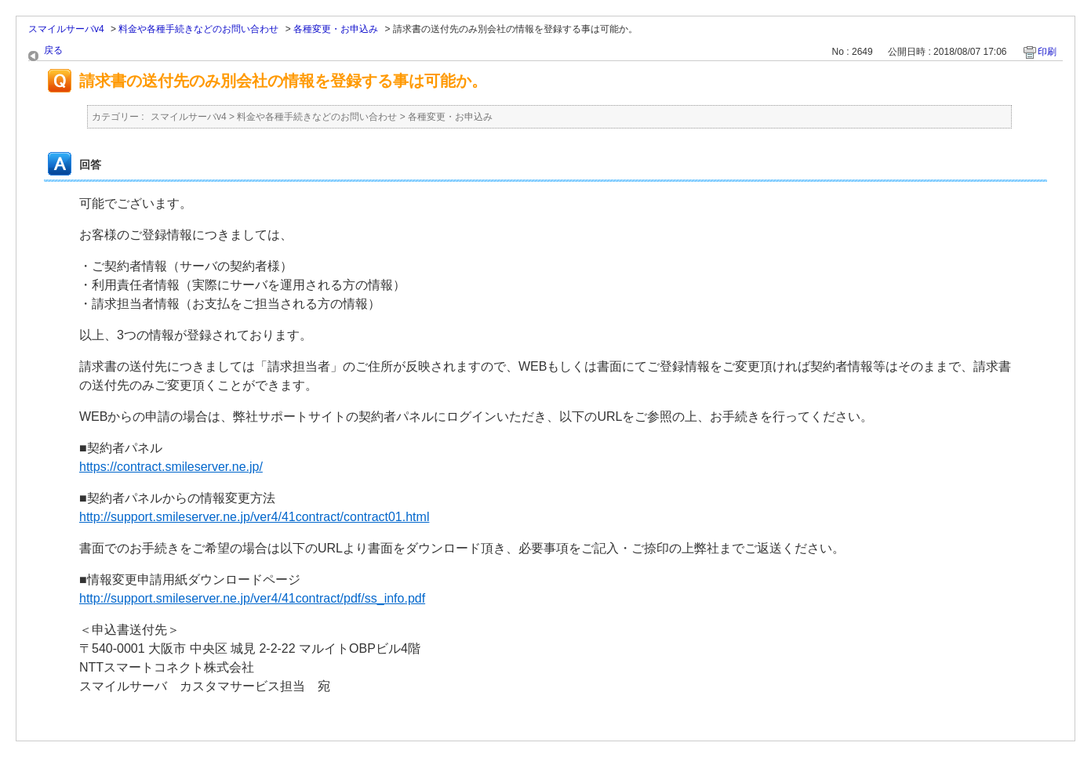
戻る (53, 50)
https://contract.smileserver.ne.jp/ (171, 466)
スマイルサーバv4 (66, 29)
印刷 (1047, 51)
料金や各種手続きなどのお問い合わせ (198, 29)
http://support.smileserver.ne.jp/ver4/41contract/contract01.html (254, 516)
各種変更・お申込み (335, 29)
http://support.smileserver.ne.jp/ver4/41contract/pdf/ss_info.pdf (252, 598)
